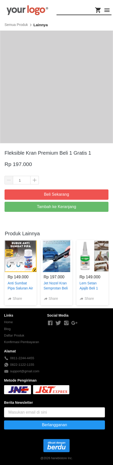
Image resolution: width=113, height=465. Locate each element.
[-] (50, 323)
